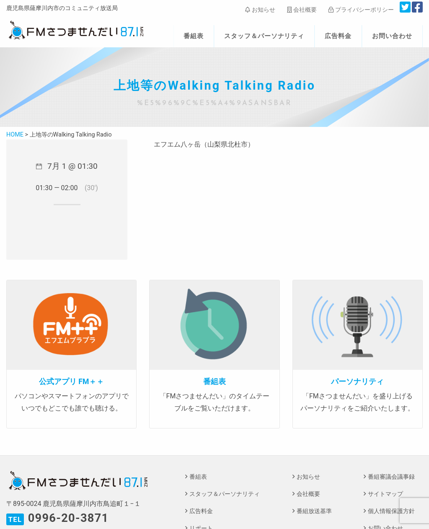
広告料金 (338, 36)
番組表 (193, 36)
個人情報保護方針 (391, 511)
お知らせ (260, 9)
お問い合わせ (392, 36)
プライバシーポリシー (360, 9)
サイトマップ (385, 494)
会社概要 (302, 9)
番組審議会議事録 (391, 476)
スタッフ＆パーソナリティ (264, 36)
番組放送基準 (314, 511)
